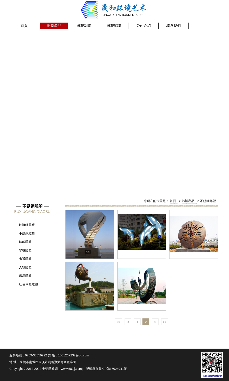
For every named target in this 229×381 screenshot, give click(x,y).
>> (164, 322)
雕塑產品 (188, 201)
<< (118, 322)
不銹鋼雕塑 (208, 201)
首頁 (173, 201)
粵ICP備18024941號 (112, 368)
